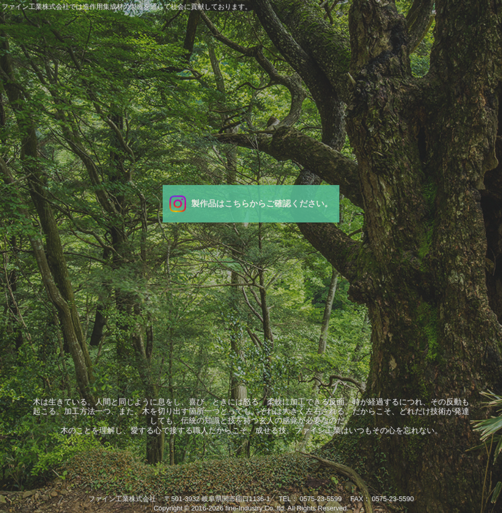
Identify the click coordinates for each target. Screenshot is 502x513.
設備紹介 (394, 294)
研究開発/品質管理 (323, 294)
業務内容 (179, 294)
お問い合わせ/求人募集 (466, 294)
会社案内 (107, 294)
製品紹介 (251, 294)
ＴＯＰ (36, 294)
